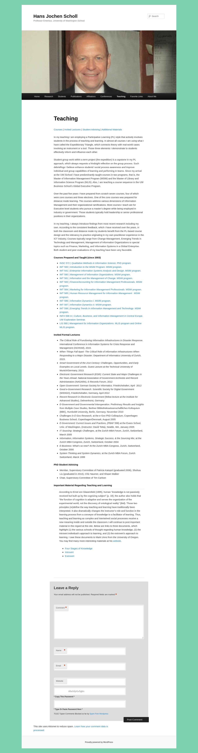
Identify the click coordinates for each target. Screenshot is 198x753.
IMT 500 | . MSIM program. (91, 267)
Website (59, 681)
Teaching (121, 96)
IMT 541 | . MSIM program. (100, 270)
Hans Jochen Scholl (55, 16)
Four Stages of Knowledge (78, 548)
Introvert (69, 552)
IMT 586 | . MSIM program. (85, 300)
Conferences (106, 96)
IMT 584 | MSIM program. (101, 289)
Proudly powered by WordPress (99, 742)
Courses (58, 129)
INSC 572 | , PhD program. (95, 263)
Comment (61, 608)
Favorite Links (136, 96)
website (117, 541)
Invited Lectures (72, 129)
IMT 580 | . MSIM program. (95, 274)
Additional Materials (112, 129)
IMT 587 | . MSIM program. (86, 304)
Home (37, 96)
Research (48, 96)
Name (60, 650)
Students (62, 96)
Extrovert (69, 556)
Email (60, 666)
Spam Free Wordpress (99, 714)
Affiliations (91, 96)
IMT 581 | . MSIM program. (96, 278)
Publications (76, 96)
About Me (152, 96)
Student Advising (91, 129)
